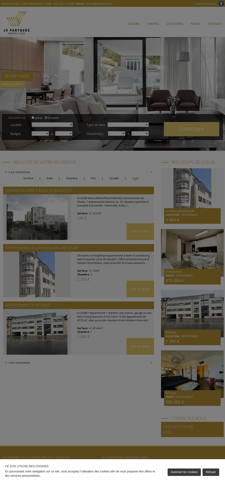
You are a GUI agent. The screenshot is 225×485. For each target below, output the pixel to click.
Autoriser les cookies (184, 472)
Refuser (211, 472)
